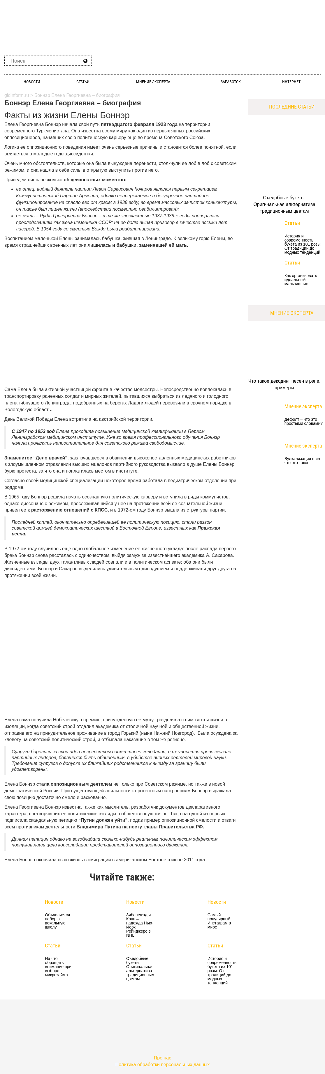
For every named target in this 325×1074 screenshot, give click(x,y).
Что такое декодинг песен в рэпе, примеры (284, 384)
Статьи (82, 81)
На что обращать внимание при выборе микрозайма (58, 966)
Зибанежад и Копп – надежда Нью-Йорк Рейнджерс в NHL (139, 925)
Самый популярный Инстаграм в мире (219, 921)
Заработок (231, 81)
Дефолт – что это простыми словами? (303, 421)
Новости (32, 81)
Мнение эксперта (153, 81)
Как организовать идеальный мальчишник (300, 280)
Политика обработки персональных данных (162, 1064)
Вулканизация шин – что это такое (304, 461)
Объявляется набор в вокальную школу (57, 921)
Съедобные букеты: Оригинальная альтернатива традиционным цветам (140, 968)
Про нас (162, 1057)
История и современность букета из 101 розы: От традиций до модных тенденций (221, 970)
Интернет (291, 81)
